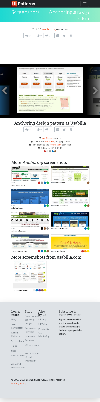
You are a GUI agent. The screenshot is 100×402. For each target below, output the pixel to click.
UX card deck (32, 344)
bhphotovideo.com (18, 231)
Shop (13, 350)
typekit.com (61, 182)
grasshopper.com (18, 185)
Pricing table (55, 144)
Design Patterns (15, 334)
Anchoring (60, 12)
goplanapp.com (62, 228)
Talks (14, 345)
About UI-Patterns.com (18, 365)
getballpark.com (17, 208)
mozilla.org (60, 251)
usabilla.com (47, 138)
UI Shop (42, 319)
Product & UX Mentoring (43, 332)
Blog (13, 319)
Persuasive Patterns (30, 330)
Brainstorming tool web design (32, 319)
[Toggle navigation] (84, 4)
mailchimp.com (62, 205)
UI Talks (42, 324)
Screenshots (17, 340)
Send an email (18, 355)
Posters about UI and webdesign (32, 357)
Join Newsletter (17, 326)
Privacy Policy (18, 383)
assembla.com (21, 251)
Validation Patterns (30, 338)
